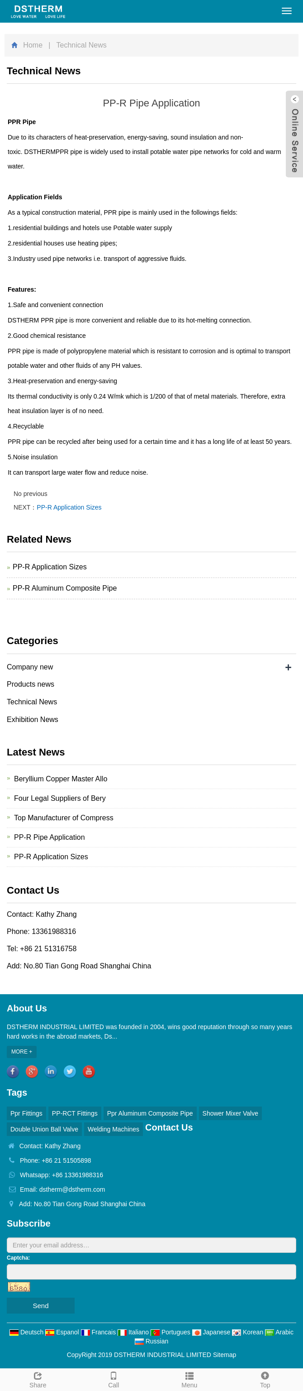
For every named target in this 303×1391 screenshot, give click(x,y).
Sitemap (224, 1354)
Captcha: (18, 1258)
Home (33, 45)
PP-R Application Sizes (69, 507)
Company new (30, 667)
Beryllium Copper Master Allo (60, 779)
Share (38, 1379)
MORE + (21, 1052)
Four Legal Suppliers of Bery (60, 798)
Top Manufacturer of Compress (64, 818)
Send (40, 1305)
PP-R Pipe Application (49, 837)
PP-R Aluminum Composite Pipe (65, 588)
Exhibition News (32, 719)
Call (114, 1379)
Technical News (32, 702)
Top (265, 1379)
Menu (189, 1379)
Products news (30, 684)
